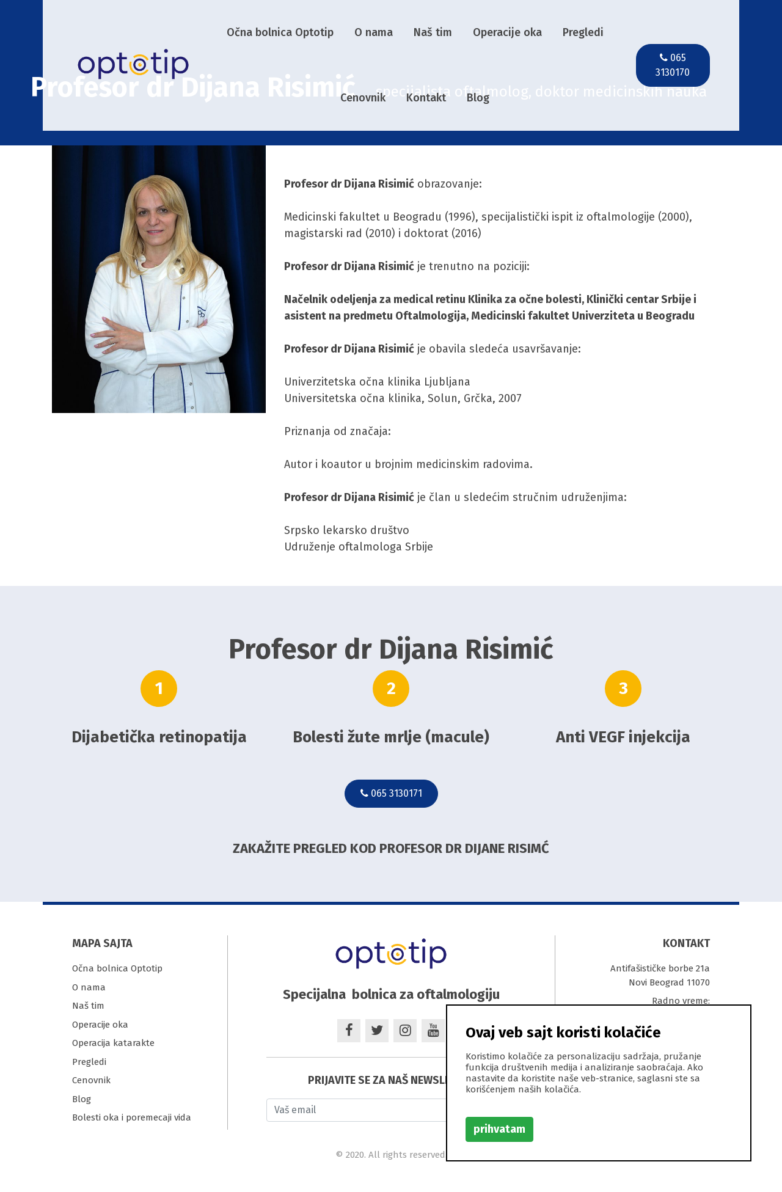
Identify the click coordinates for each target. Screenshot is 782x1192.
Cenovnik (363, 97)
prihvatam (499, 1129)
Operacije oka (507, 32)
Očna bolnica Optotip (280, 32)
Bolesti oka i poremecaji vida (131, 1117)
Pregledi (583, 32)
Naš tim (433, 32)
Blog (478, 97)
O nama (373, 32)
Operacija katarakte (113, 1042)
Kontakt (426, 97)
